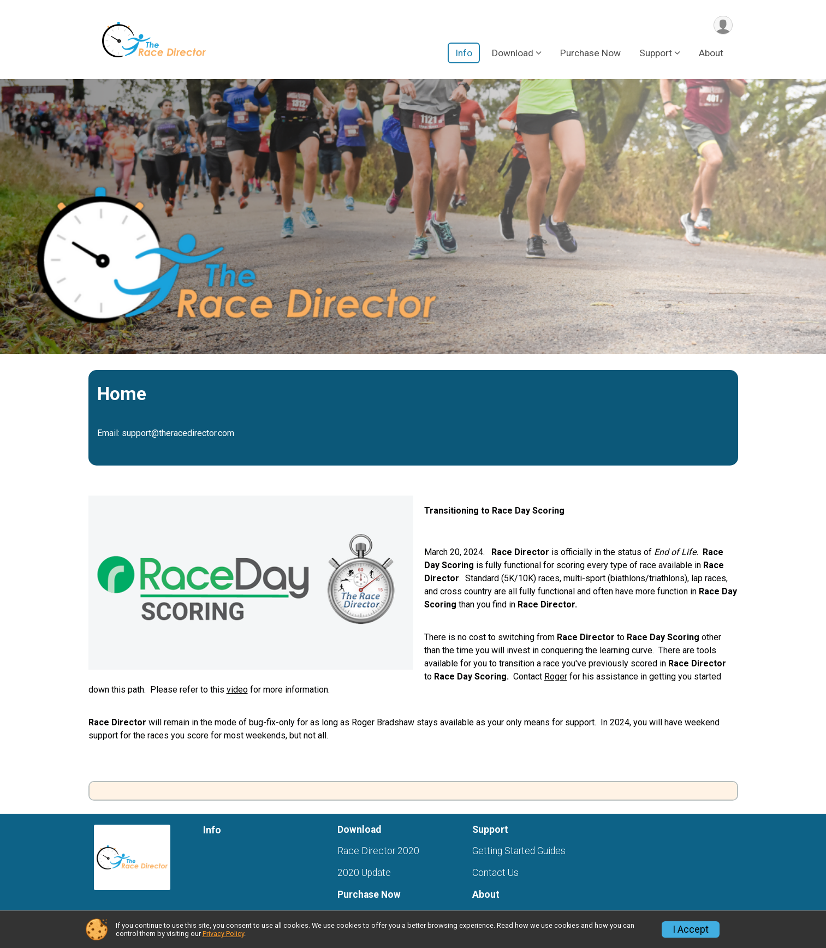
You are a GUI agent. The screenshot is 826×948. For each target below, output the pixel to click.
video (237, 689)
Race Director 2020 (378, 850)
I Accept (691, 929)
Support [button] (655, 54)
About (711, 54)
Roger (555, 676)
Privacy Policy (223, 933)
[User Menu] (722, 25)
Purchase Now (590, 54)
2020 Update (364, 872)
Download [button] (512, 54)
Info (463, 54)
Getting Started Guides (519, 850)
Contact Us (495, 872)
